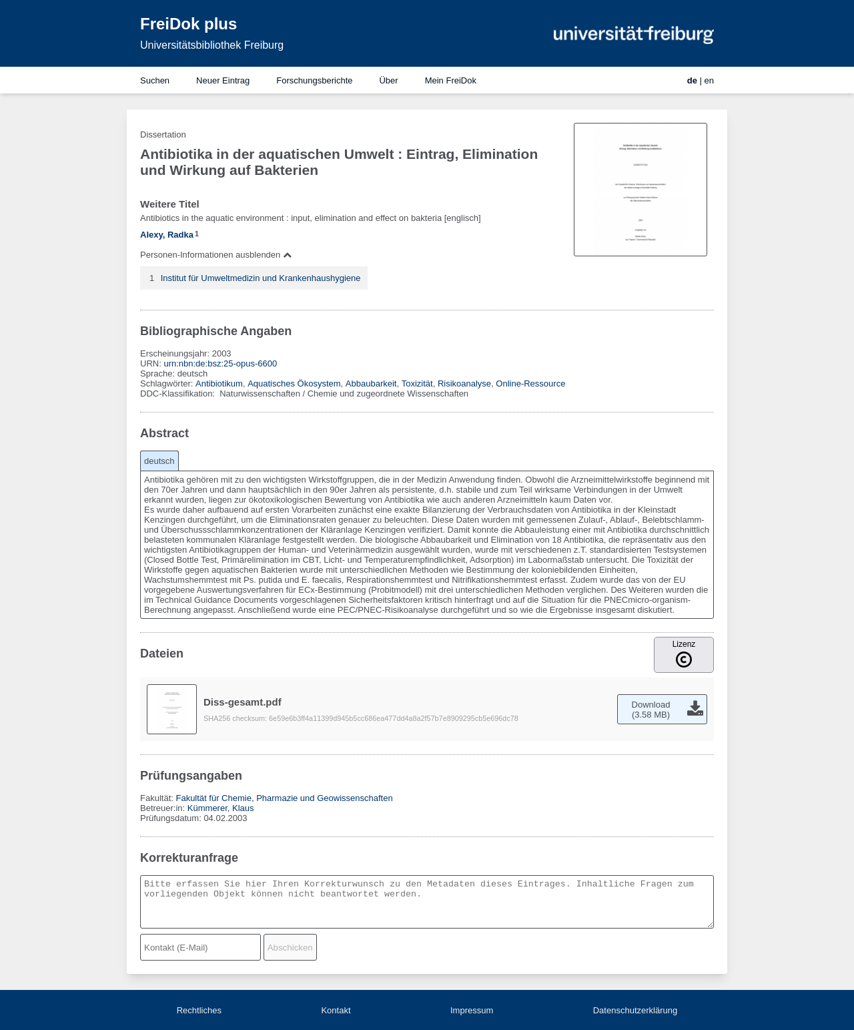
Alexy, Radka (166, 235)
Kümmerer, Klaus (220, 808)
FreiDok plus (188, 24)
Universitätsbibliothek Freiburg (212, 45)
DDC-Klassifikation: (179, 394)
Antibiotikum (219, 383)
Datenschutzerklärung (635, 1010)
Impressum (471, 1010)
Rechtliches (199, 1010)
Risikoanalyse (464, 383)
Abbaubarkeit (371, 383)
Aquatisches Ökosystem (294, 383)
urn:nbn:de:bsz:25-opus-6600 (220, 363)
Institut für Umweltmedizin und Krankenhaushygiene (261, 278)
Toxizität (417, 383)
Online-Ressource (530, 383)
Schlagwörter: (167, 383)
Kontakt (335, 1010)
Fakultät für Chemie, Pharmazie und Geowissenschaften (283, 798)
